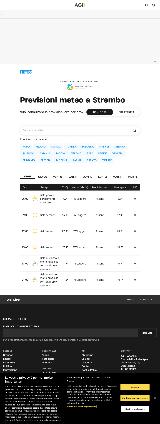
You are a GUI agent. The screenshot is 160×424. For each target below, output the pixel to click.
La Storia (87, 362)
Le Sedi (86, 358)
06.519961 (130, 369)
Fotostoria (48, 358)
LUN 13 (102, 176)
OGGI (27, 176)
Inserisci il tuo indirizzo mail (21, 326)
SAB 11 (72, 176)
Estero (7, 358)
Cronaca (8, 355)
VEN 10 (57, 176)
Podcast (47, 362)
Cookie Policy (89, 370)
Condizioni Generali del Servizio (83, 340)
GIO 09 (42, 176)
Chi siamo (87, 355)
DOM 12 (87, 176)
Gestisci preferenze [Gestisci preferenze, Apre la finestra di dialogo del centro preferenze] (135, 408)
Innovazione (10, 370)
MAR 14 (117, 176)
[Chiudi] (155, 398)
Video (45, 355)
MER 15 (132, 176)
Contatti (86, 366)
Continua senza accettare (135, 398)
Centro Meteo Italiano (91, 81)
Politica (7, 366)
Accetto (135, 387)
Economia (9, 362)
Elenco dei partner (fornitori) (81, 406)
